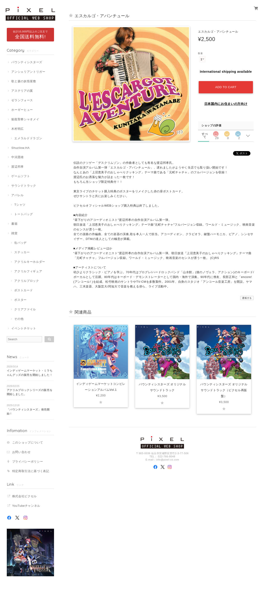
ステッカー (22, 252)
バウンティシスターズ (26, 62)
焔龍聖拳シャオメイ (25, 119)
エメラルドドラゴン (28, 138)
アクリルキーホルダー (29, 261)
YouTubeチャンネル (26, 505)
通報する (247, 298)
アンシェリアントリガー (28, 71)
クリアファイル (25, 309)
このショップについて (27, 442)
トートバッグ (23, 214)
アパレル (17, 195)
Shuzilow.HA (20, 148)
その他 (19, 319)
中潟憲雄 (17, 157)
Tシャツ (20, 204)
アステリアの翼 (22, 90)
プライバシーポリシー (27, 461)
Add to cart (225, 87)
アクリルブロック (26, 280)
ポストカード (23, 290)
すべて (205, 134)
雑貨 (14, 233)
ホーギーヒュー (22, 109)
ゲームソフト (20, 176)
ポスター (20, 300)
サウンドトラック (23, 185)
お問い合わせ (21, 452)
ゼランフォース (22, 100)
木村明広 (17, 128)
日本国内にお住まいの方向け (226, 104)
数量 (200, 53)
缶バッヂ (20, 242)
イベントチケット (23, 328)
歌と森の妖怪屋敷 (23, 81)
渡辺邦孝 (17, 166)
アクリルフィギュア (28, 271)
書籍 (14, 223)
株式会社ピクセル (24, 496)
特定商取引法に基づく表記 (30, 471)
